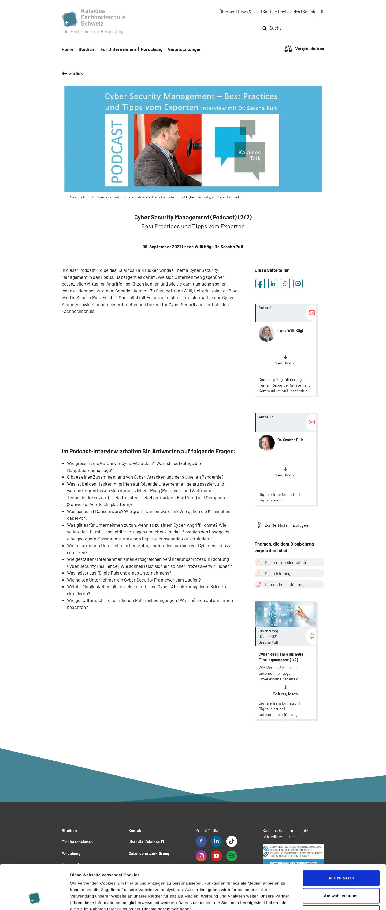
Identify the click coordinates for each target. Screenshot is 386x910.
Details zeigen (285, 899)
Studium (87, 49)
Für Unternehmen (118, 49)
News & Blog (249, 11)
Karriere (270, 11)
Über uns (227, 11)
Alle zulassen (341, 839)
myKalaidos (290, 11)
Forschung (152, 49)
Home (67, 49)
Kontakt (310, 11)
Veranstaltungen (185, 49)
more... (285, 350)
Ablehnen (341, 874)
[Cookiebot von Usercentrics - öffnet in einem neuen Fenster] (34, 899)
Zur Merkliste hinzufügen (281, 525)
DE (322, 11)
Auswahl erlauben (341, 857)
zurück (76, 73)
